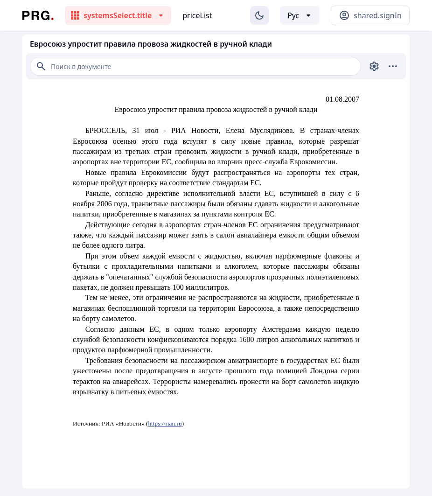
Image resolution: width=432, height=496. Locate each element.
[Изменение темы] (259, 15)
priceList (197, 15)
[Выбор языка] (300, 15)
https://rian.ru (164, 423)
